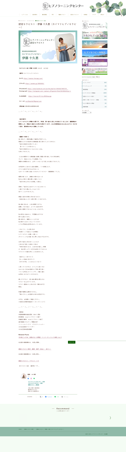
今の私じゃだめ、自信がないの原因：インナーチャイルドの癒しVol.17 (40, 337)
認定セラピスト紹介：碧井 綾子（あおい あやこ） (35, 349)
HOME (20, 440)
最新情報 (85, 107)
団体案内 (35, 14)
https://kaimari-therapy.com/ (33, 78)
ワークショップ (87, 86)
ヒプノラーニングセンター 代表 (36, 381)
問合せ (102, 14)
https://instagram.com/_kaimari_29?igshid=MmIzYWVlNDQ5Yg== (49, 91)
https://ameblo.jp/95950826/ (34, 83)
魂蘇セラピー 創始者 (33, 385)
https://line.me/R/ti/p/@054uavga (39, 96)
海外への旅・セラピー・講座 (91, 100)
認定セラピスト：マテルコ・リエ (29, 361)
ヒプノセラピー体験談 (89, 93)
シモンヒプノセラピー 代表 (35, 383)
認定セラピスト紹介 (40, 20)
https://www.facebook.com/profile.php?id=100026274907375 (48, 89)
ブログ (94, 14)
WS (53, 14)
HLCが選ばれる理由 (88, 103)
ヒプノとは (25, 14)
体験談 (85, 14)
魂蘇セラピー (62, 14)
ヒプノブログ (86, 82)
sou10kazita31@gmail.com (33, 101)
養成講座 (44, 14)
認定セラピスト (75, 14)
